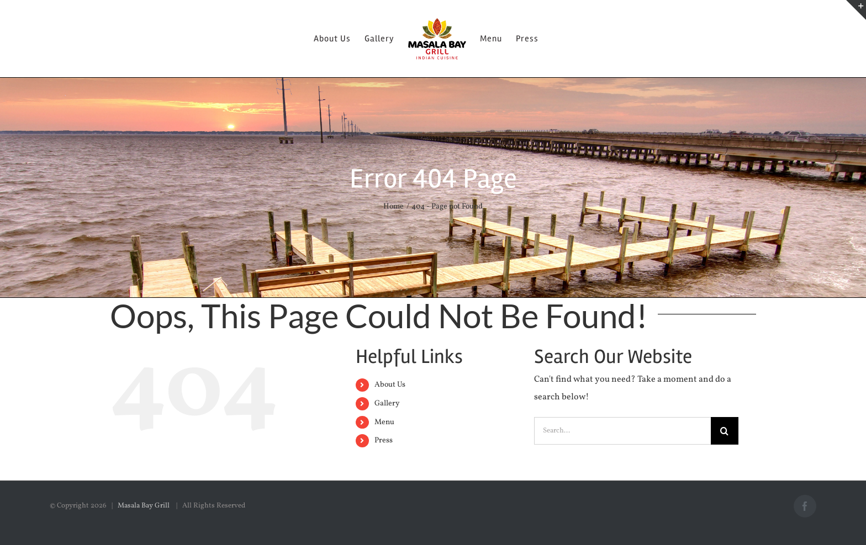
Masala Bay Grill (144, 506)
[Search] (724, 431)
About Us (389, 385)
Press (383, 440)
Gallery (387, 403)
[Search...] (622, 431)
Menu (384, 422)
